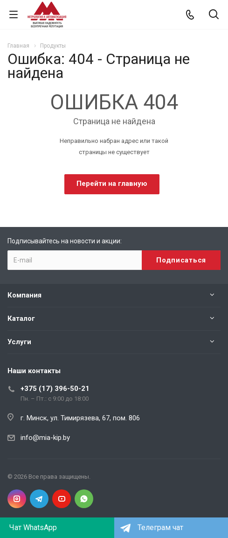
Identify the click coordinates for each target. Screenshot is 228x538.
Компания (24, 295)
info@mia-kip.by (45, 437)
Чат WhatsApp (33, 527)
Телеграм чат (160, 527)
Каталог (21, 318)
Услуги (19, 342)
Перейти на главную (111, 183)
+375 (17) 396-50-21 (55, 388)
